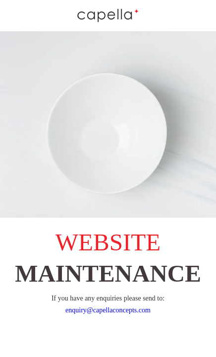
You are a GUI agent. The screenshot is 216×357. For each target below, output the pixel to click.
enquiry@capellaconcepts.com (108, 310)
